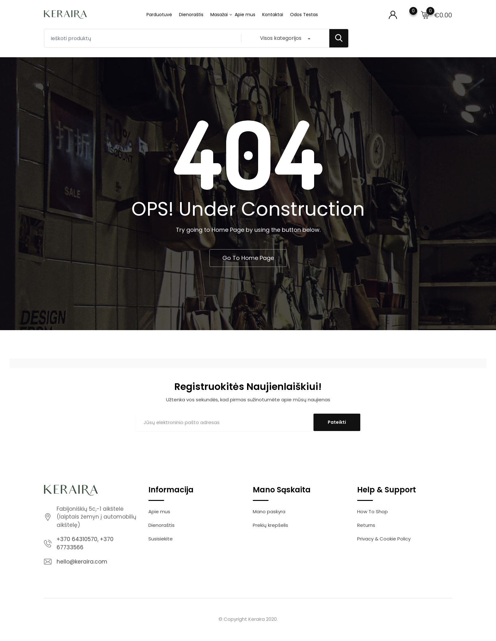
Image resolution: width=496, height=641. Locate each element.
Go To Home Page (248, 258)
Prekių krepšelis (270, 525)
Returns (366, 525)
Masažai (219, 14)
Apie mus (245, 14)
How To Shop (372, 511)
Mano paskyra (269, 511)
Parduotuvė (159, 14)
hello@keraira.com (82, 561)
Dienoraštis (191, 14)
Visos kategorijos (280, 38)
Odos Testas (304, 14)
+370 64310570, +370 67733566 (85, 543)
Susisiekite (160, 538)
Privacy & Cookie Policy (384, 538)
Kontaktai (272, 14)
